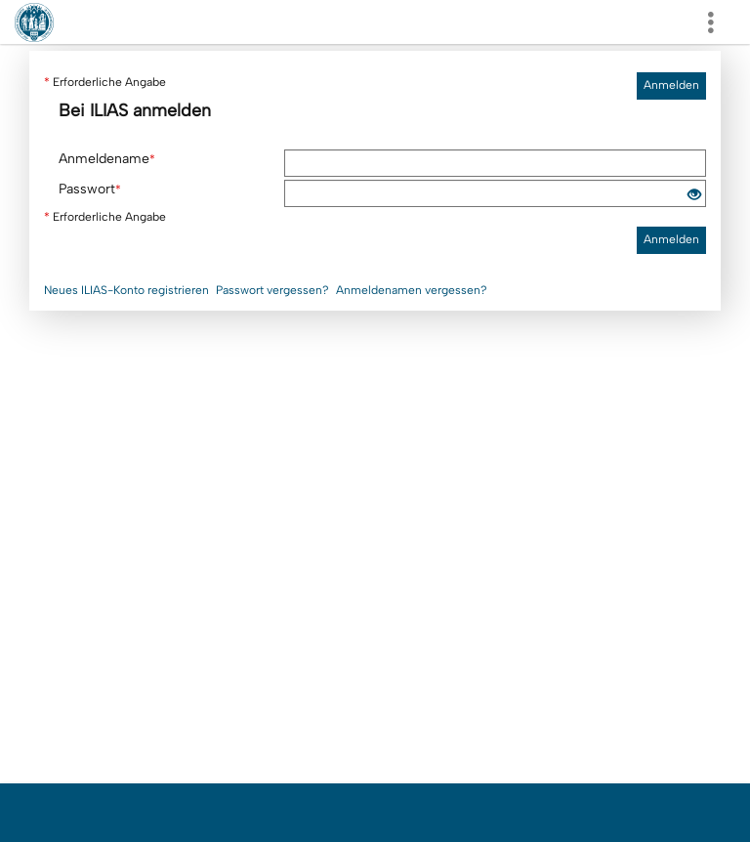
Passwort (90, 189)
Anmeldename (107, 158)
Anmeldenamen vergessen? (411, 290)
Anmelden (671, 85)
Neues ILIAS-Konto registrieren (126, 290)
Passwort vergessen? (272, 290)
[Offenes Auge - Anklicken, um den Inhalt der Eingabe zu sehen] (694, 196)
